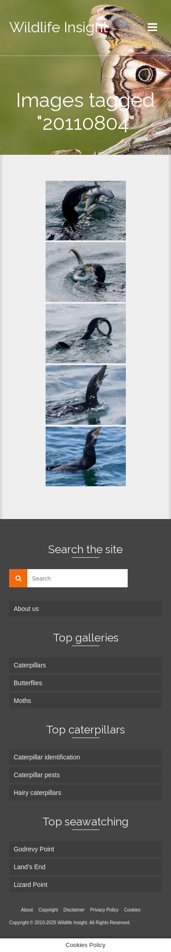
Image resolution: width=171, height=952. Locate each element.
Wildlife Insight (58, 27)
